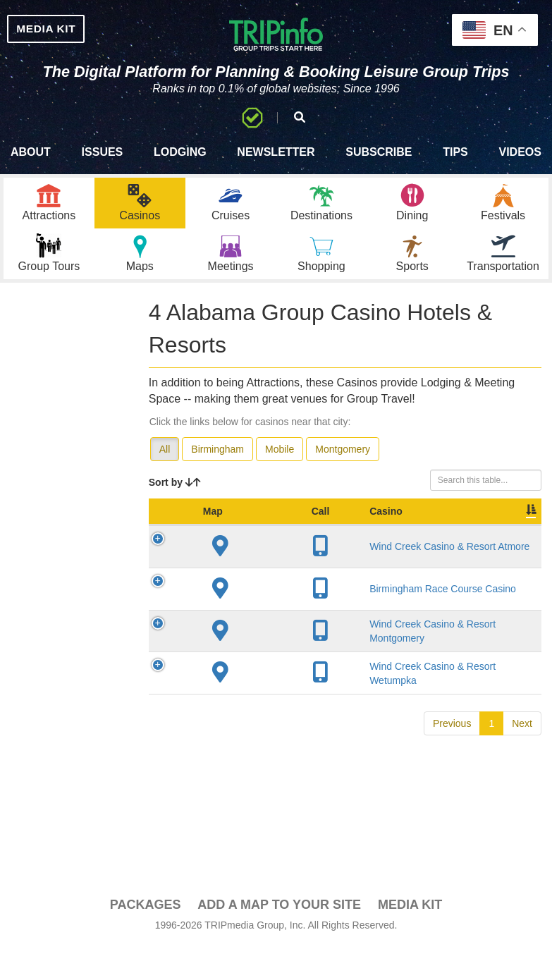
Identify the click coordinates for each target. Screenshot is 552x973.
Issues (102, 166)
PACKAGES (145, 932)
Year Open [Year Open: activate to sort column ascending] (422, 545)
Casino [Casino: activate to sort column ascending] (258, 552)
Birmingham (217, 476)
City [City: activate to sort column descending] (352, 552)
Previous (452, 777)
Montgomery (342, 476)
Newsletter (275, 166)
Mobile (279, 476)
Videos (519, 166)
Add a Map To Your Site (279, 932)
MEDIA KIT (64, 31)
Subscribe (378, 166)
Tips (455, 166)
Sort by (175, 509)
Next (522, 777)
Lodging (180, 166)
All (165, 476)
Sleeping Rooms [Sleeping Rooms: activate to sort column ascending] (489, 545)
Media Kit (410, 932)
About (31, 166)
